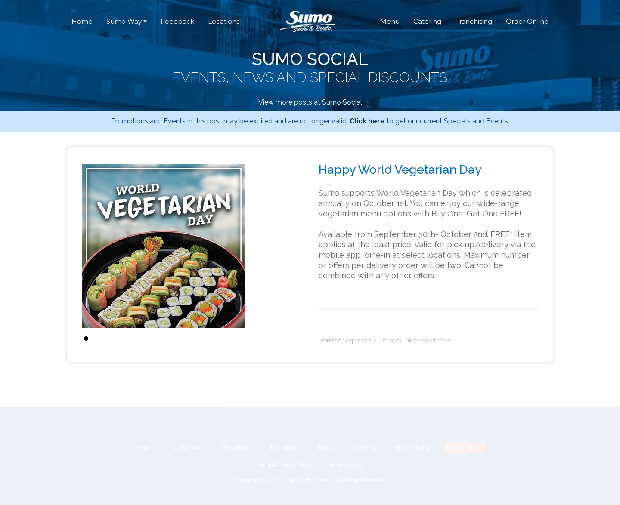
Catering (427, 21)
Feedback (177, 21)
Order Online (527, 21)
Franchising (473, 21)
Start (290, 338)
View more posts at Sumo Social (310, 102)
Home (82, 21)
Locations (223, 21)
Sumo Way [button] (124, 21)
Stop (297, 338)
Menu (390, 21)
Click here (367, 121)
